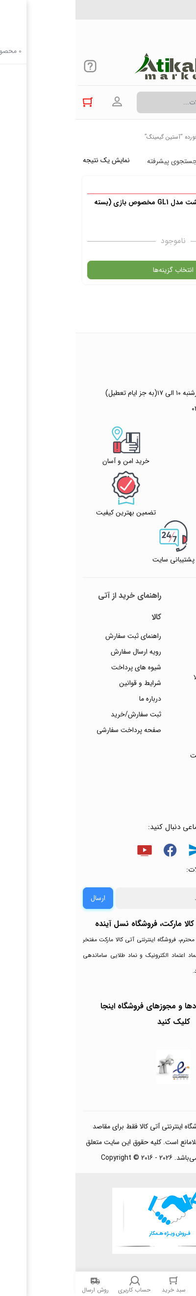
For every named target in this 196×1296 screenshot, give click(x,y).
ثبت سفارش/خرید (60, 714)
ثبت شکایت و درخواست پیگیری (148, 763)
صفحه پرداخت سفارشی (53, 730)
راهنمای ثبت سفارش (58, 636)
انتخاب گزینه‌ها (97, 270)
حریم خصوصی (160, 692)
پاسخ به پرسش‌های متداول (154, 653)
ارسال (22, 898)
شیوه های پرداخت (61, 667)
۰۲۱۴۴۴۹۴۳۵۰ (155, 14)
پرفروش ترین (158, 161)
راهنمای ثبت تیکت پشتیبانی (155, 622)
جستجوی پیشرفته (97, 161)
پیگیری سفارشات (158, 708)
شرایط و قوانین (65, 683)
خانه (183, 137)
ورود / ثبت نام (161, 739)
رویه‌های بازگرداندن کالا (149, 677)
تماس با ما (167, 724)
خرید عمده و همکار (155, 787)
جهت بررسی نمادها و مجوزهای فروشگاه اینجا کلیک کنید (98, 1014)
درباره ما (75, 698)
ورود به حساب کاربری (42, 102)
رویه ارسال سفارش (60, 651)
